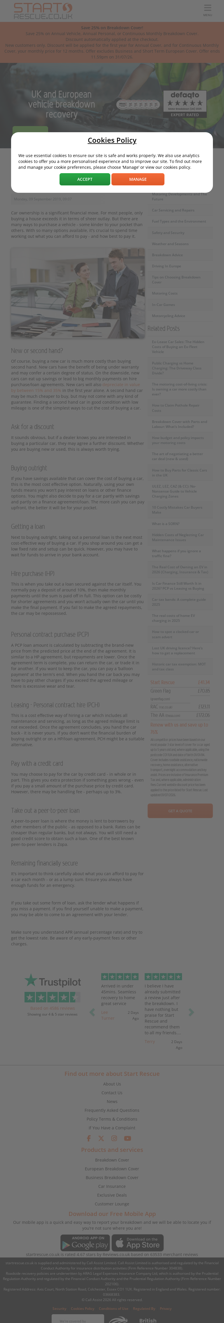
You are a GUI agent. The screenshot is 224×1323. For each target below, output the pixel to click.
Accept (84, 179)
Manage (138, 179)
